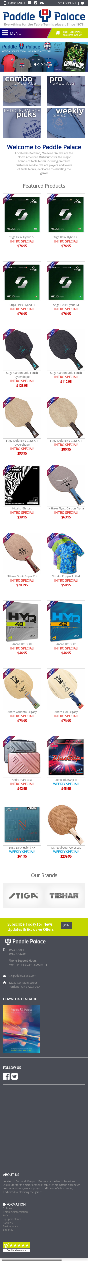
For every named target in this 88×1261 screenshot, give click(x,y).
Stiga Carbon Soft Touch (66, 373)
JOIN (66, 925)
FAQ (5, 1215)
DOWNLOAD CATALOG (20, 999)
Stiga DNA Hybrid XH (22, 847)
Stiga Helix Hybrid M (66, 305)
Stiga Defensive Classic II (66, 440)
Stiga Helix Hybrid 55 (22, 237)
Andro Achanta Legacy (22, 712)
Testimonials (10, 1226)
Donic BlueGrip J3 (66, 780)
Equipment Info (12, 1219)
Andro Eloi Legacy (66, 712)
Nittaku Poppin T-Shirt (66, 576)
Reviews (8, 1222)
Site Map (8, 1229)
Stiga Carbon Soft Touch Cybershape (22, 375)
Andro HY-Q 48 (22, 644)
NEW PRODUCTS (31, 38)
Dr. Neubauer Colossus (66, 847)
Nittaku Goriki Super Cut (22, 576)
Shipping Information (15, 1212)
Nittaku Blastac (22, 508)
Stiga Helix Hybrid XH (66, 237)
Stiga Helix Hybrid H (22, 305)
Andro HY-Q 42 (66, 644)
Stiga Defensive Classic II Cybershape (22, 442)
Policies (7, 1208)
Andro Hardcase (22, 780)
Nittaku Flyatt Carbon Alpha (66, 508)
